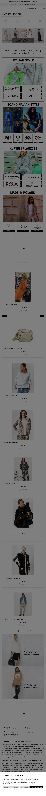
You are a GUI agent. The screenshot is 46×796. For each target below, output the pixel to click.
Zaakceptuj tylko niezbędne (11, 787)
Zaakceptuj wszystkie (36, 787)
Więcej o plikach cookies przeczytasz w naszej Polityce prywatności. (18, 783)
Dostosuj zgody (25, 787)
